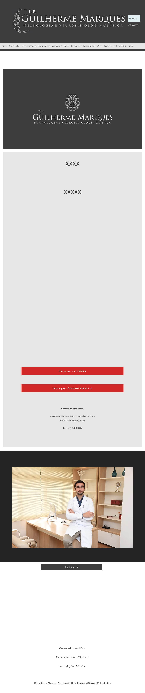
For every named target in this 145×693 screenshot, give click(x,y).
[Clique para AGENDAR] (72, 371)
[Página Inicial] (71, 567)
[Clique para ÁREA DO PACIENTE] (72, 388)
